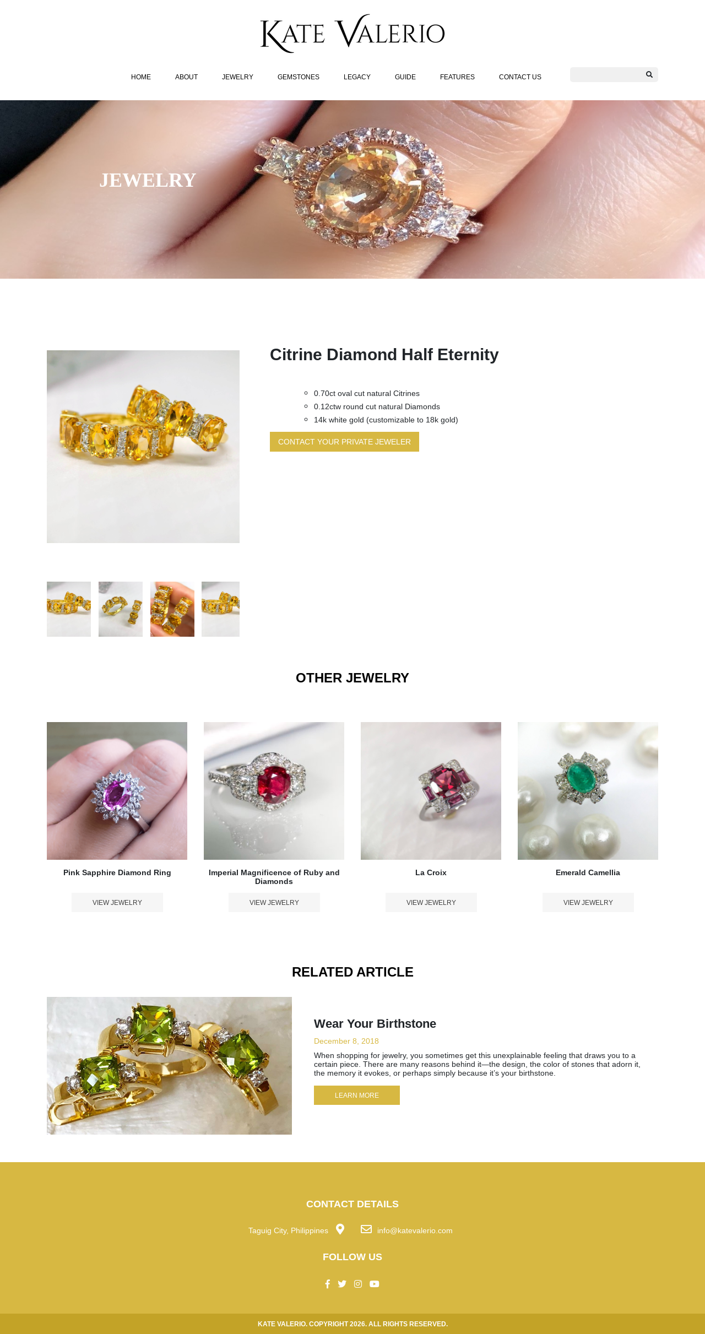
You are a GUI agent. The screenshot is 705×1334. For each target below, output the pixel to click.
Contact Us (520, 77)
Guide (405, 77)
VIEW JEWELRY (117, 902)
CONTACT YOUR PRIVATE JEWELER (344, 441)
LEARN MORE (357, 1095)
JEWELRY (237, 77)
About (186, 77)
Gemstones (298, 77)
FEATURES (457, 77)
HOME (141, 77)
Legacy (357, 77)
